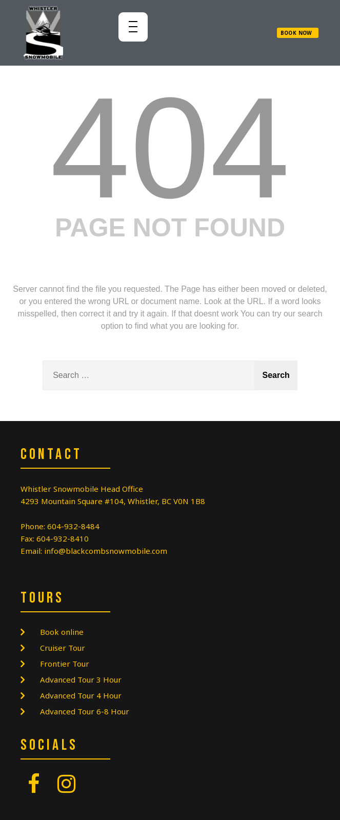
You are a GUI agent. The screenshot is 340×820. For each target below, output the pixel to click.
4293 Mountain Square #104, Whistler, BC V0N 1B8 (113, 501)
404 (170, 148)
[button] (297, 33)
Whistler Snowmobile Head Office (82, 489)
